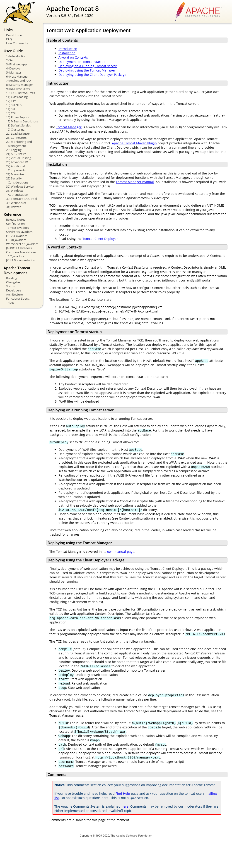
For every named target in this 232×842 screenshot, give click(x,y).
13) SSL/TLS (14, 105)
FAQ (9, 39)
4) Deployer (14, 68)
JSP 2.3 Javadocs (16, 236)
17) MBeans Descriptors (22, 121)
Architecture (14, 294)
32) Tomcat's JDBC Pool (21, 199)
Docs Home (14, 35)
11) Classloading (17, 97)
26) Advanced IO (17, 162)
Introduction (67, 49)
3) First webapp (16, 64)
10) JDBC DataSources (20, 93)
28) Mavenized (16, 174)
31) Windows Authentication (17, 192)
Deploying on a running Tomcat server (87, 66)
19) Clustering (15, 129)
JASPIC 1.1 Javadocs (19, 248)
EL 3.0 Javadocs (16, 240)
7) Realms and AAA (18, 81)
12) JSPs (11, 101)
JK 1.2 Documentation (20, 260)
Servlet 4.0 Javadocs (19, 232)
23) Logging (14, 150)
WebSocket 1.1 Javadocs (22, 244)
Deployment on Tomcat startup (82, 62)
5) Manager (13, 72)
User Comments (17, 43)
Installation (66, 53)
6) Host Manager (17, 76)
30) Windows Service (20, 186)
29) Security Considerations (17, 180)
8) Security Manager (19, 85)
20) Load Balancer (18, 133)
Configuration (15, 224)
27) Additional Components (16, 168)
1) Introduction (16, 56)
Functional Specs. (17, 298)
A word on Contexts (73, 57)
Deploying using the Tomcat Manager (86, 70)
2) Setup (11, 60)
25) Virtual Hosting (18, 158)
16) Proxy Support (18, 117)
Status (10, 286)
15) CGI (11, 113)
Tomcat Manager (69, 127)
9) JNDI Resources (18, 89)
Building (11, 278)
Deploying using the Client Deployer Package (92, 74)
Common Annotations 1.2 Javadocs (21, 254)
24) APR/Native (16, 154)
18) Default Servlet (18, 125)
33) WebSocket (16, 203)
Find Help (123, 793)
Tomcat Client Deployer (100, 238)
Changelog (13, 282)
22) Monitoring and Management (19, 144)
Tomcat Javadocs (17, 228)
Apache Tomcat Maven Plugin (134, 143)
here (124, 806)
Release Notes (15, 219)
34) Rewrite (13, 207)
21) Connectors (16, 138)
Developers (13, 290)
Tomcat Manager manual (135, 182)
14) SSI (10, 109)
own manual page (120, 551)
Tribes (10, 303)
